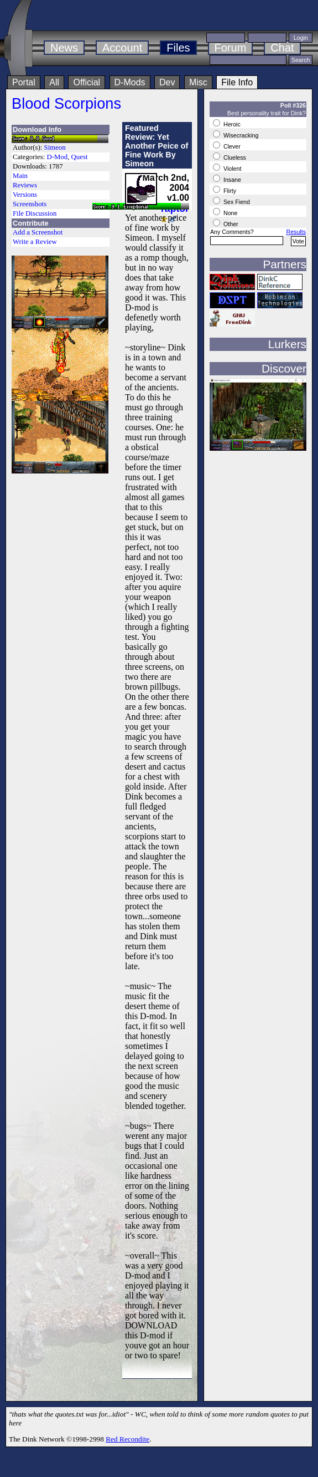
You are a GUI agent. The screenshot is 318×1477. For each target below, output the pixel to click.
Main (20, 176)
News (64, 48)
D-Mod (56, 157)
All (54, 82)
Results (296, 231)
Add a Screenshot (37, 232)
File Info (237, 82)
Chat (282, 48)
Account (122, 48)
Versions (25, 194)
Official (86, 82)
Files (178, 48)
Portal (23, 82)
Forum (231, 48)
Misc (198, 82)
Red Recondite (127, 1439)
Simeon (55, 147)
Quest (79, 157)
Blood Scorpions (66, 103)
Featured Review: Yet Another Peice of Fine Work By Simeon (156, 146)
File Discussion (34, 213)
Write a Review (35, 242)
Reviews (25, 185)
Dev (167, 82)
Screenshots (29, 204)
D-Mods (129, 82)
